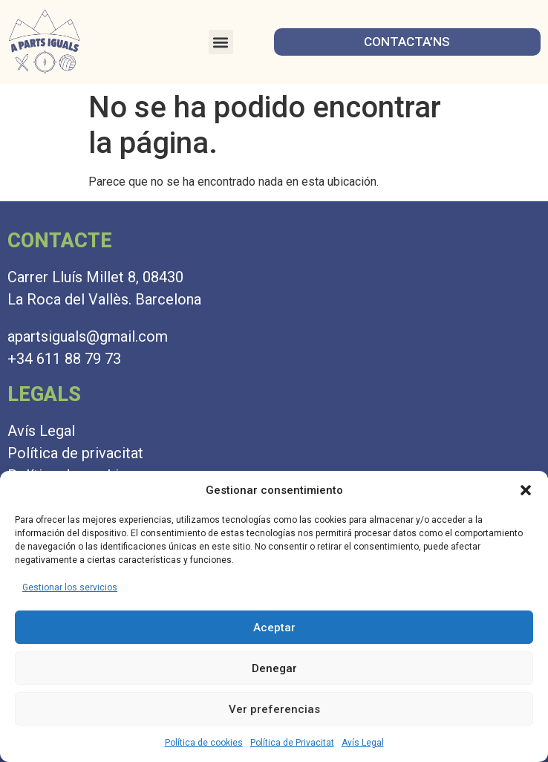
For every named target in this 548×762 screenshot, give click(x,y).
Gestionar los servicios (69, 587)
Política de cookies (204, 742)
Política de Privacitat (292, 742)
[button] (525, 490)
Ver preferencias (274, 709)
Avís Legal (363, 742)
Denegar (274, 668)
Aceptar (274, 627)
